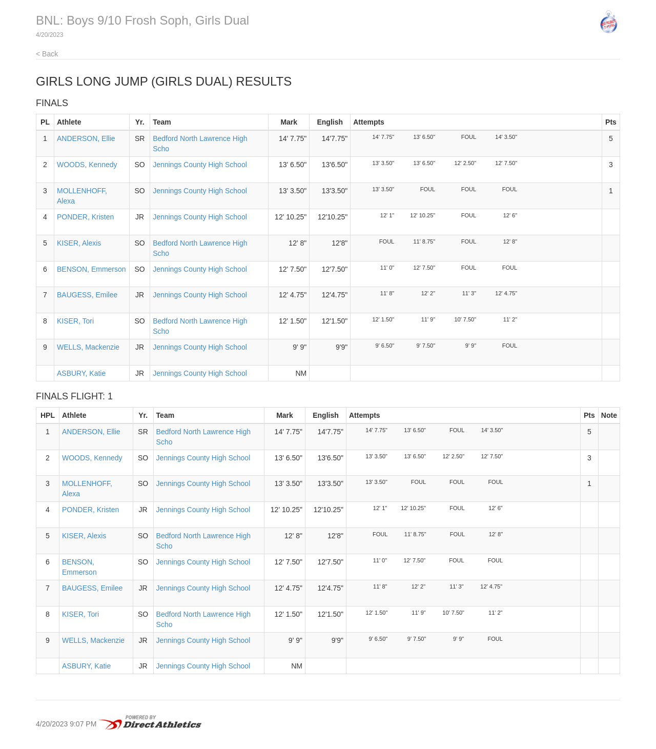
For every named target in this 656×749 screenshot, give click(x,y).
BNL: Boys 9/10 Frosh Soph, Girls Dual (142, 20)
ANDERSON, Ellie (86, 138)
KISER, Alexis (79, 243)
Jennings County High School (200, 164)
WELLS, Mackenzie (88, 347)
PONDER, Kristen (85, 217)
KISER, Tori (75, 321)
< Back (47, 54)
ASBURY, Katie (81, 373)
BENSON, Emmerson (91, 269)
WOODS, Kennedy (87, 164)
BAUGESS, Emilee (87, 295)
